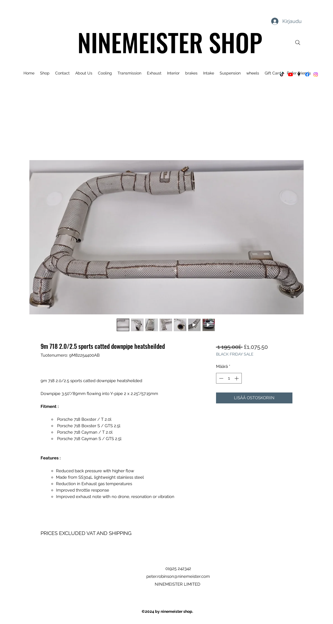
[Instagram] (315, 74)
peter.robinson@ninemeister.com (178, 576)
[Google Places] (299, 74)
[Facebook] (307, 74)
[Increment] (237, 378)
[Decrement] (220, 378)
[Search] (298, 42)
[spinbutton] (228, 378)
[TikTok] (282, 74)
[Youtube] (290, 74)
